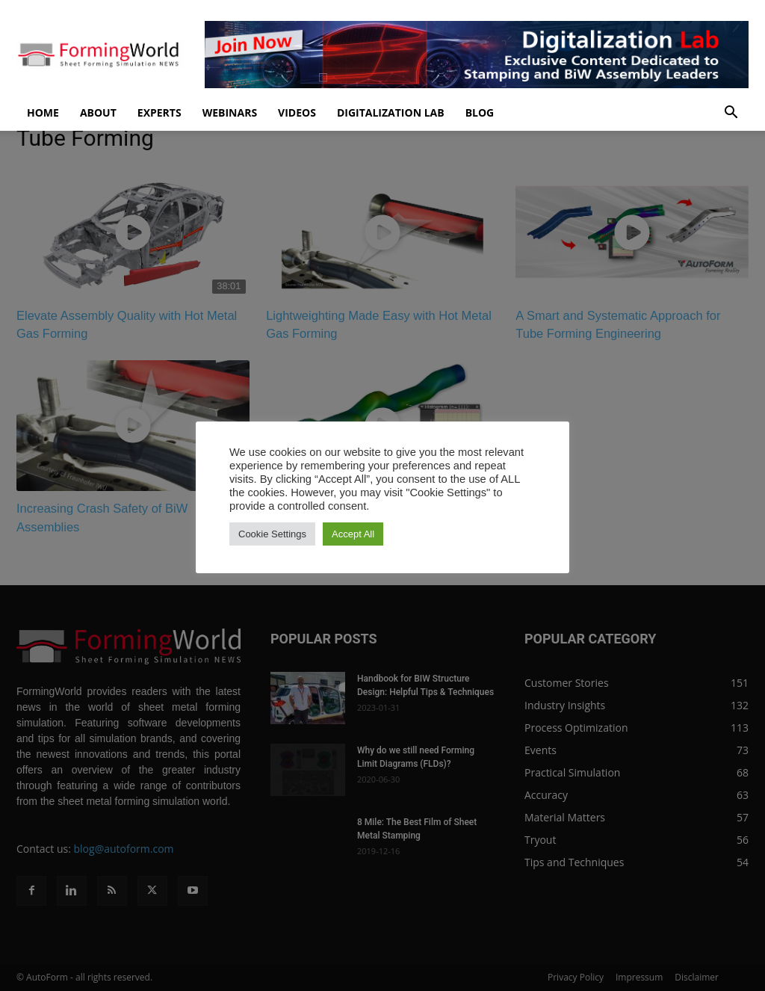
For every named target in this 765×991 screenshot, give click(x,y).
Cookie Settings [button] (272, 534)
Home (43, 112)
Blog (480, 112)
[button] (731, 114)
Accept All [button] (353, 534)
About (98, 112)
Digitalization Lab (391, 112)
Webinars (229, 112)
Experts (159, 112)
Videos (297, 112)
